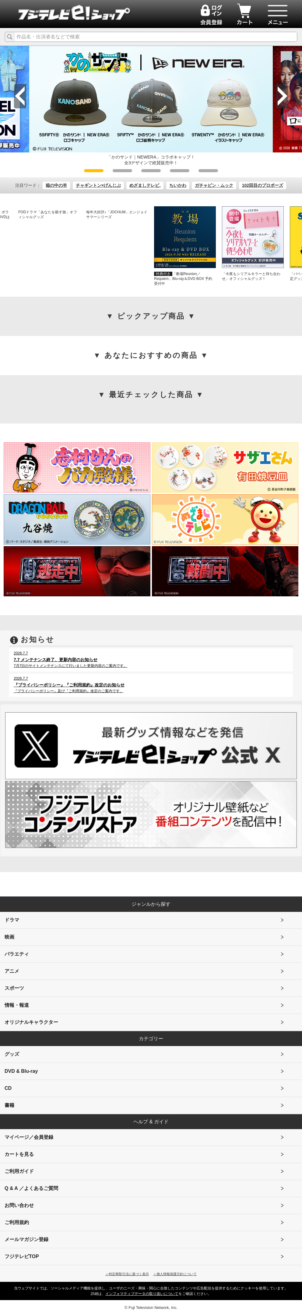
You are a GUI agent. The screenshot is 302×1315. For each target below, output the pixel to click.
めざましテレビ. (144, 185)
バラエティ (17, 954)
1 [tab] (94, 170)
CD (8, 1088)
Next (282, 96)
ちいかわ (177, 185)
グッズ (12, 1054)
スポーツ (14, 988)
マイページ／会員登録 (29, 1137)
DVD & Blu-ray (21, 1071)
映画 (9, 937)
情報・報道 (17, 1005)
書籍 (9, 1105)
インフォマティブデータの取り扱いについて (141, 1294)
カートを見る (19, 1154)
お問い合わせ (19, 1205)
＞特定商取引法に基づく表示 (127, 1274)
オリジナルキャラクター (31, 1022)
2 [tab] (122, 170)
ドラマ (12, 920)
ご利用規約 (17, 1222)
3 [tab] (151, 170)
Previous (20, 96)
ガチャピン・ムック (214, 185)
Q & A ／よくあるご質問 (31, 1188)
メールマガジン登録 (26, 1239)
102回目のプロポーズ (262, 185)
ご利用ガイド (19, 1171)
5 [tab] (208, 170)
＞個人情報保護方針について (175, 1274)
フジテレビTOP (22, 1256)
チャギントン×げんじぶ (98, 185)
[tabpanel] (151, 106)
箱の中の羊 (56, 185)
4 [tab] (179, 170)
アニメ (12, 971)
